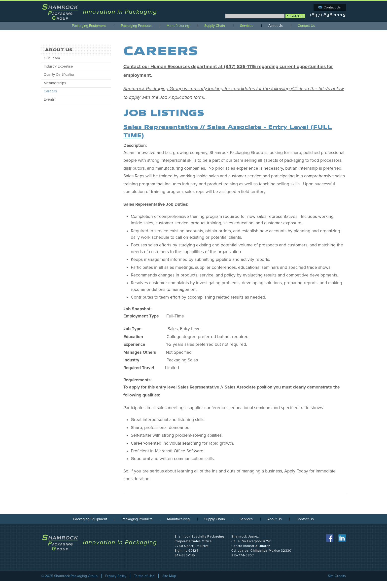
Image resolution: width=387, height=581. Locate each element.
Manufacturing (178, 26)
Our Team (52, 58)
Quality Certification (59, 74)
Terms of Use (144, 576)
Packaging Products (136, 26)
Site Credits (337, 576)
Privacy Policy (115, 576)
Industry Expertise (58, 66)
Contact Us (332, 7)
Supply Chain (214, 26)
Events (49, 99)
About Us (275, 26)
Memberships (55, 83)
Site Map (169, 576)
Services (246, 26)
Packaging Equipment (89, 26)
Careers (50, 91)
